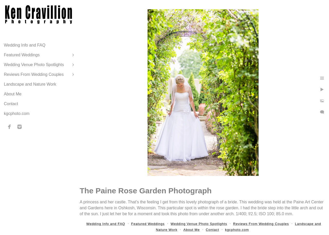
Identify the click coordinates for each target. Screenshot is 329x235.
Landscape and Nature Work (30, 84)
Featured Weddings (22, 55)
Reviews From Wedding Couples (34, 74)
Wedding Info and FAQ (24, 45)
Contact (11, 104)
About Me (12, 94)
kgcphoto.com (17, 113)
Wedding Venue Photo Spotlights (34, 64)
